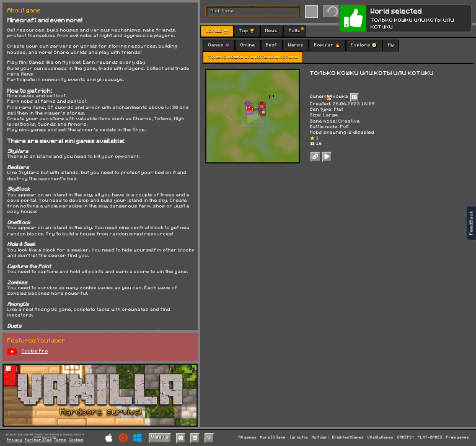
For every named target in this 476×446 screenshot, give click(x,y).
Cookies (76, 440)
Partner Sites (38, 440)
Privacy (14, 440)
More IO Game (273, 437)
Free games (457, 437)
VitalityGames (381, 437)
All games (248, 437)
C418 (53, 437)
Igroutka (299, 437)
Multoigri (320, 437)
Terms (60, 440)
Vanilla (160, 437)
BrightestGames (348, 437)
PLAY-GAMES (430, 437)
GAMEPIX (405, 437)
